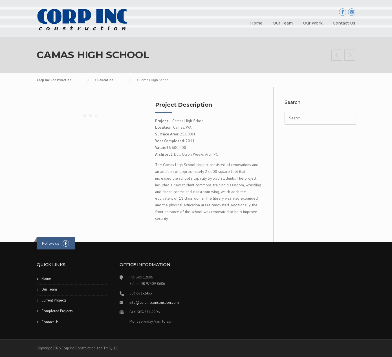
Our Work (313, 23)
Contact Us (344, 23)
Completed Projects (57, 311)
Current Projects (54, 300)
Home (256, 23)
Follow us (50, 243)
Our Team (283, 23)
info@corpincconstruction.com (154, 302)
